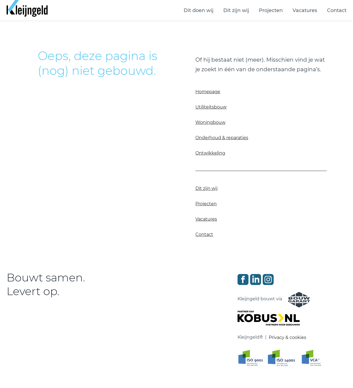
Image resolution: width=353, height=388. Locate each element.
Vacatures (305, 10)
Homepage (207, 91)
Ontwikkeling (210, 153)
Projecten (271, 10)
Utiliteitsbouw (211, 107)
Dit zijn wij (236, 10)
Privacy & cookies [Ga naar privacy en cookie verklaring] (287, 337)
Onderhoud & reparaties (221, 137)
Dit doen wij (198, 10)
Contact (336, 10)
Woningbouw (210, 122)
